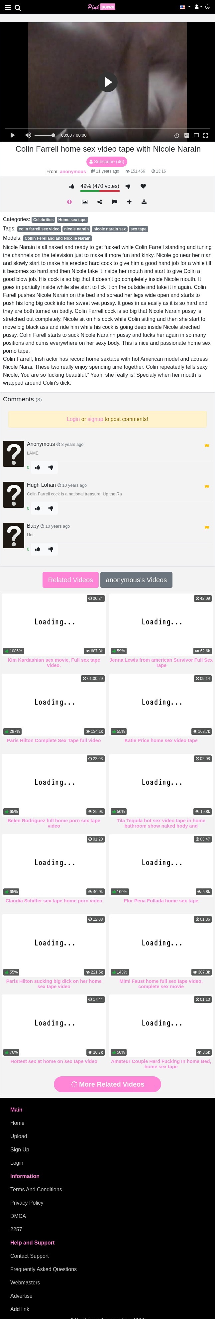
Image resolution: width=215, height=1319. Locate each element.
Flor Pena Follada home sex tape (161, 900)
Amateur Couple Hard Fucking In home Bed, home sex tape (161, 1064)
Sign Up (19, 1149)
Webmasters (25, 1282)
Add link (19, 1309)
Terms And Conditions (36, 1189)
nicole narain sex (109, 229)
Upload (18, 1136)
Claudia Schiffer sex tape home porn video (54, 900)
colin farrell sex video (39, 229)
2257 (16, 1229)
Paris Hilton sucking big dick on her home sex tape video (54, 984)
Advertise (21, 1296)
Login (16, 1163)
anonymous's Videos (136, 580)
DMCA (18, 1216)
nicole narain (76, 229)
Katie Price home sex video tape (161, 740)
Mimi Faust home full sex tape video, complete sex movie (161, 984)
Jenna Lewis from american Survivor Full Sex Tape (161, 662)
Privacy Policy (27, 1203)
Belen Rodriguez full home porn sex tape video (54, 823)
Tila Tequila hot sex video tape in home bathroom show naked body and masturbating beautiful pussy (161, 826)
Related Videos (70, 580)
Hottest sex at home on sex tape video (53, 1061)
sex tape (139, 229)
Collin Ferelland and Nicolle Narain (57, 238)
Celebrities (43, 219)
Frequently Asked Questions (43, 1269)
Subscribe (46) (106, 161)
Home (17, 1123)
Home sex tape (72, 219)
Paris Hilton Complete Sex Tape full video (54, 740)
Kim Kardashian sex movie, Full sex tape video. (54, 662)
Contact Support (29, 1256)
